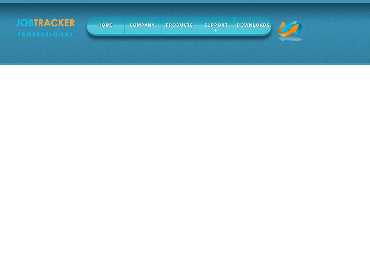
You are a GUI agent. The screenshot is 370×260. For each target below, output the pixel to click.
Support (216, 25)
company (142, 25)
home (105, 25)
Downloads (253, 25)
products (179, 25)
